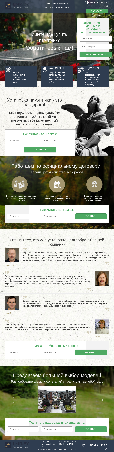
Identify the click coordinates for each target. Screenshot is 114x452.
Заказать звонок (96, 11)
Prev (13, 400)
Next (102, 400)
